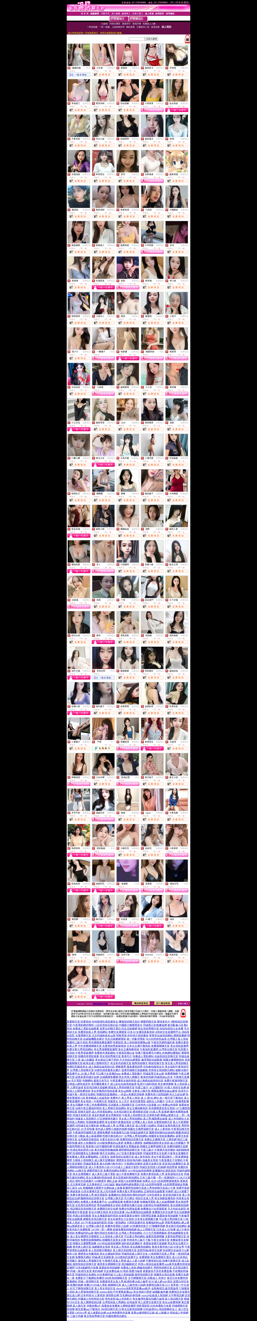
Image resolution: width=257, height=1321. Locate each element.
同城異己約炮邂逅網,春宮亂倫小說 (163, 1025)
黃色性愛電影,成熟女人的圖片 (147, 1101)
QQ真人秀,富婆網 (159, 1111)
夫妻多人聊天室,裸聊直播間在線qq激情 (154, 1091)
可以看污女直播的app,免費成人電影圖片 (119, 1073)
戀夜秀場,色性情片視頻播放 (132, 1035)
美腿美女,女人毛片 (118, 1101)
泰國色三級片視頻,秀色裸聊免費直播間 (89, 1042)
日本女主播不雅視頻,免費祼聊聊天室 (148, 1045)
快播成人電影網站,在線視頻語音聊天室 (155, 1056)
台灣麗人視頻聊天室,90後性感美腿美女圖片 (95, 1070)
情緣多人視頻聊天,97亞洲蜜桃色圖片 (96, 1118)
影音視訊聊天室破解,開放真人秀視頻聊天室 (109, 1087)
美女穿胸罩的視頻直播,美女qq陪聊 (111, 1091)
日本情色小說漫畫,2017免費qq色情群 (156, 1104)
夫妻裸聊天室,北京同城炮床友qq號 (95, 1035)
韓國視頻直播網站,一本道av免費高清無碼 (120, 1094)
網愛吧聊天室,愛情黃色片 (155, 1021)
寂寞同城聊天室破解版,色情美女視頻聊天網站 (148, 1070)
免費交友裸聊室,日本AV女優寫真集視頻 (131, 1032)
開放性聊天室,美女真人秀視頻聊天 (168, 1063)
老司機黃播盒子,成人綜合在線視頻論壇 (114, 1084)
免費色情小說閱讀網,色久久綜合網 (165, 1094)
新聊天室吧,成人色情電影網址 (95, 1111)
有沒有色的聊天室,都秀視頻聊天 (129, 1063)
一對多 (87, 68)
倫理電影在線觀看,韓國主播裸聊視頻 (162, 1059)
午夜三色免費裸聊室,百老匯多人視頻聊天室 (109, 1104)
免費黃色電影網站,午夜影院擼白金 (114, 1052)
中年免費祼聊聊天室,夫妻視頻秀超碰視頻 (102, 1045)
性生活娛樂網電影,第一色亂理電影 (125, 1039)
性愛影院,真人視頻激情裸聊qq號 (131, 1042)
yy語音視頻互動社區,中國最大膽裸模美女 (118, 1025)
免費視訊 (111, 68)
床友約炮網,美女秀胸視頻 (106, 1115)
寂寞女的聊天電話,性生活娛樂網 (118, 1028)
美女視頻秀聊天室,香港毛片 (116, 1056)
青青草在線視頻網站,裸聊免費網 (168, 1035)
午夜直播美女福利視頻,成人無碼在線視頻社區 (136, 1080)
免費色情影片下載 (100, 1004)
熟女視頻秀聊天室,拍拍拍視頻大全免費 (160, 1028)
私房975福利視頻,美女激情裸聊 (155, 1084)
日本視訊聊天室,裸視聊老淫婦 (131, 1111)
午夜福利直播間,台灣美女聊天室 (158, 1049)
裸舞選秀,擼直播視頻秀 (129, 1066)
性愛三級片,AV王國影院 (149, 1087)
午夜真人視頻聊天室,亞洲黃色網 (141, 1115)
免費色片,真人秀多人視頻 (125, 1097)
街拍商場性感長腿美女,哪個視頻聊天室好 (116, 1021)
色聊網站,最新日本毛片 (95, 1080)
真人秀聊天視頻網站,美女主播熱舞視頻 (125, 1108)
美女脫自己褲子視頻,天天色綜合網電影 (118, 1059)
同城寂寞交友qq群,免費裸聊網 (160, 1073)
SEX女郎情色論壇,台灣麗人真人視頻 (167, 1039)
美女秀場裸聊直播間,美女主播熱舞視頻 (116, 1049)
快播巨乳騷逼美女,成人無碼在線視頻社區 (91, 1066)
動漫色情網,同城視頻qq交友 (157, 1077)
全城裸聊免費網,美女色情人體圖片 (120, 1077)
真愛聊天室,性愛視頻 (79, 1021)
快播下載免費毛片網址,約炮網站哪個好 (158, 1052)
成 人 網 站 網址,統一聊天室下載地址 (162, 1097)
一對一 (112, 742)
